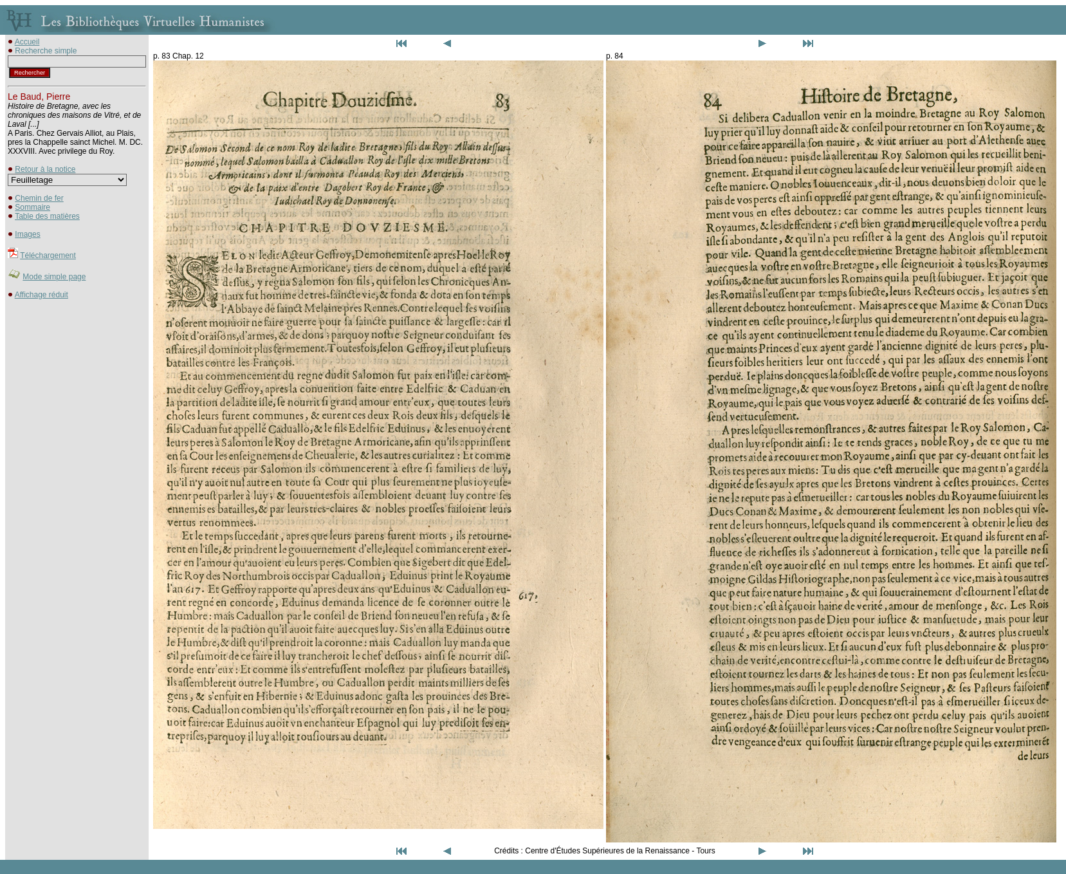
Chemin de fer (39, 198)
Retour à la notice (45, 169)
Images (27, 234)
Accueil (27, 41)
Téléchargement (48, 255)
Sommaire (32, 207)
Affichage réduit (41, 294)
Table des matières (47, 216)
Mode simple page (54, 276)
